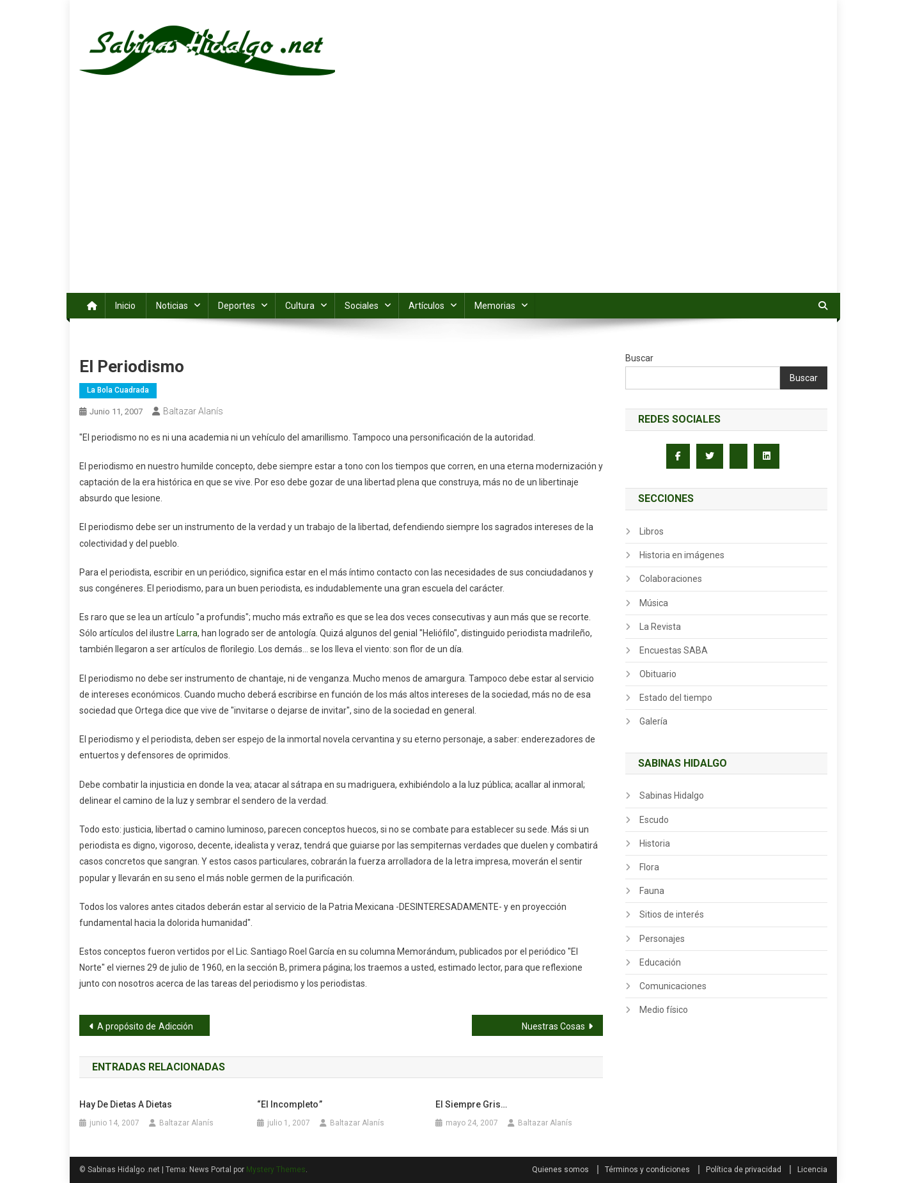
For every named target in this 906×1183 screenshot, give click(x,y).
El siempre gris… (471, 1104)
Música (653, 603)
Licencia (812, 1169)
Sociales (362, 306)
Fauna (651, 891)
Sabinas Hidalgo (671, 795)
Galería (653, 721)
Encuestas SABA (673, 650)
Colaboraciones (670, 579)
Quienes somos (560, 1169)
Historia (654, 843)
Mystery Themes (276, 1169)
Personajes (662, 939)
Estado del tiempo (675, 698)
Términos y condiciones (647, 1169)
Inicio (125, 306)
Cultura (300, 306)
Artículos (426, 306)
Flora (649, 867)
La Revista (660, 627)
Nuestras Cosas (553, 1026)
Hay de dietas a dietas (126, 1104)
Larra (187, 633)
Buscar (639, 358)
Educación (660, 962)
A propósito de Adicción (145, 1026)
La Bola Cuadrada (118, 390)
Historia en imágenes (681, 555)
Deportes (236, 306)
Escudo (654, 820)
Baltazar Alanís (193, 411)
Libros (651, 531)
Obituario (657, 674)
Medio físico (663, 1010)
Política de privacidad (743, 1169)
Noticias (172, 306)
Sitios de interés (671, 914)
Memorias (494, 306)
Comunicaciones (673, 986)
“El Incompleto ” (289, 1104)
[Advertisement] (453, 196)
